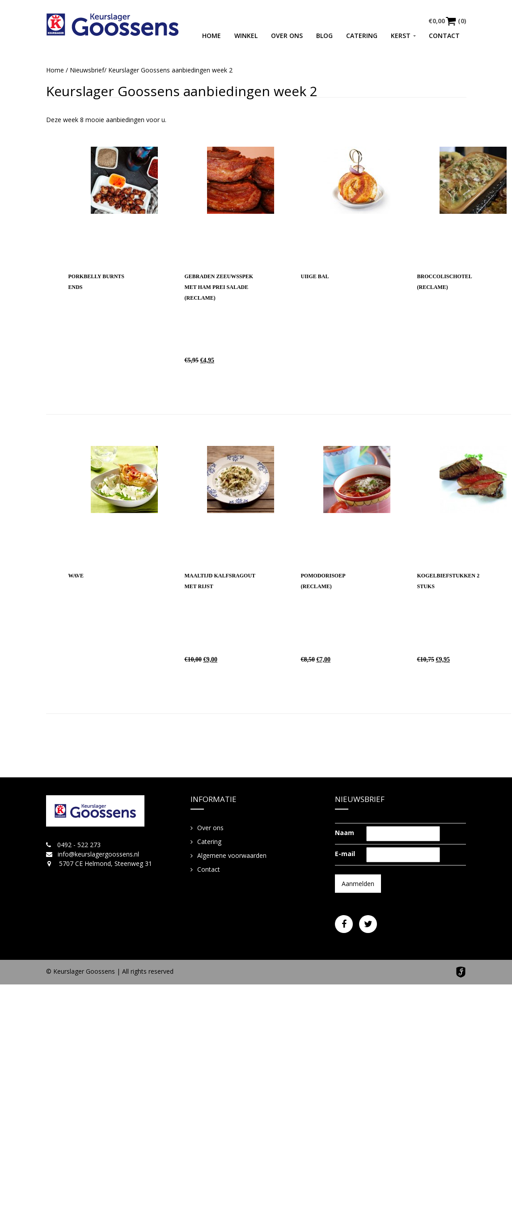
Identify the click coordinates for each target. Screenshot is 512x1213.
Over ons (287, 35)
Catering (361, 35)
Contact (444, 35)
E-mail (345, 853)
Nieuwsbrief (87, 70)
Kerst (400, 35)
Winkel (246, 35)
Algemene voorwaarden (232, 855)
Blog (324, 35)
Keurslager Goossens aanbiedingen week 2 (181, 91)
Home (211, 35)
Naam (344, 832)
